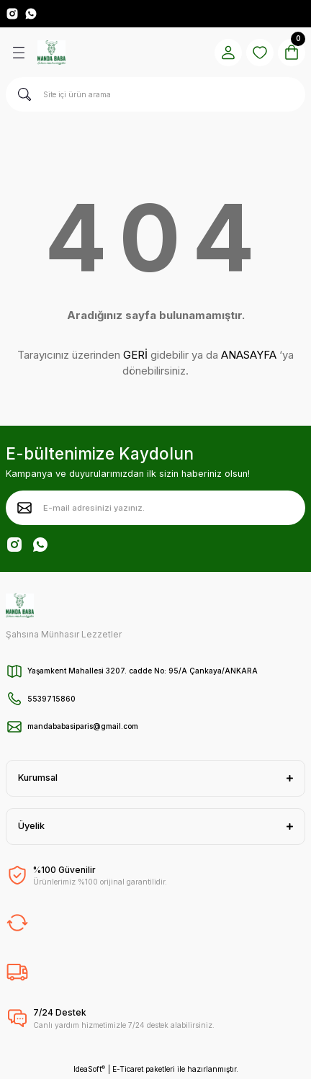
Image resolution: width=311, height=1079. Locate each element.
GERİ (135, 355)
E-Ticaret (127, 1069)
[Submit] (24, 508)
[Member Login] (228, 52)
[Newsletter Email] (155, 508)
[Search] (155, 94)
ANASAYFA (248, 355)
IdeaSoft (89, 1069)
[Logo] (51, 52)
